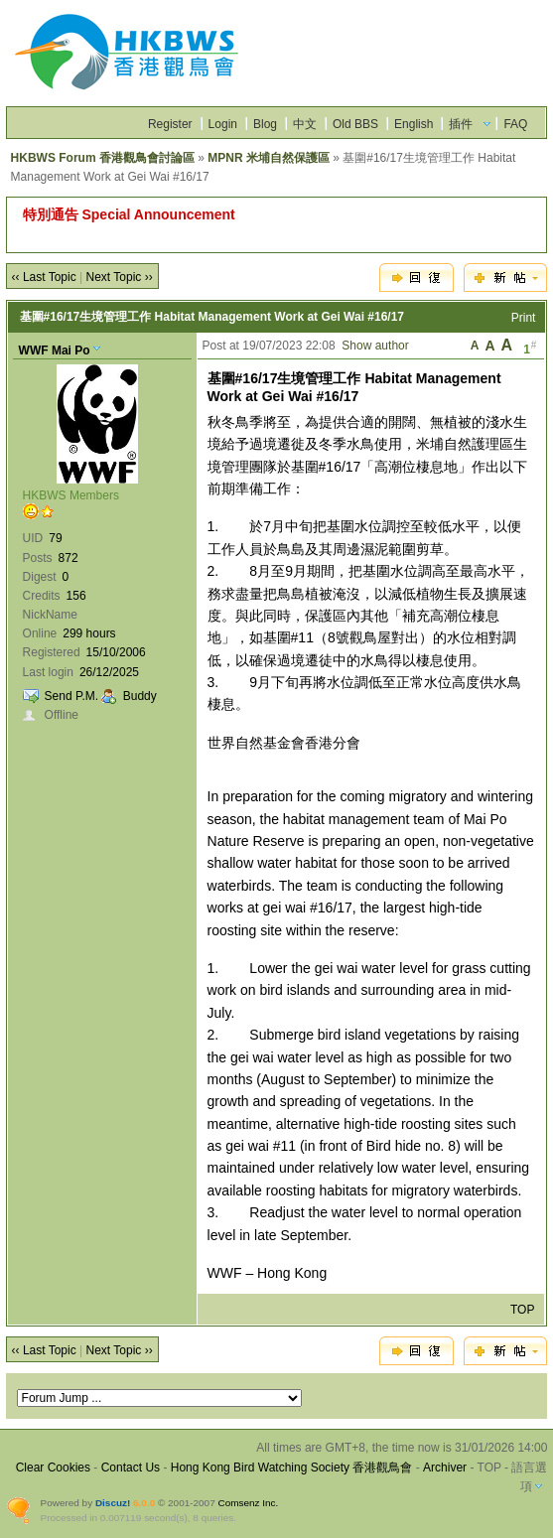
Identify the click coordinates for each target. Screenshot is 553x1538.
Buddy (140, 696)
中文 (305, 124)
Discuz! (112, 1502)
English (413, 124)
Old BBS (355, 124)
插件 (461, 124)
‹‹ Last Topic (44, 277)
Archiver (445, 1467)
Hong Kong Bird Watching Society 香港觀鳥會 (292, 1467)
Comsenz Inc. (247, 1502)
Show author (375, 345)
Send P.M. (71, 696)
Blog (265, 124)
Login (222, 124)
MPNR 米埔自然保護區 (268, 158)
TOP (522, 1310)
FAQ (515, 124)
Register (170, 124)
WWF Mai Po (54, 350)
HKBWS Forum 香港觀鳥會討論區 (103, 158)
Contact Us (130, 1467)
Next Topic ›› (119, 277)
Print (523, 318)
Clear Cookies (53, 1467)
